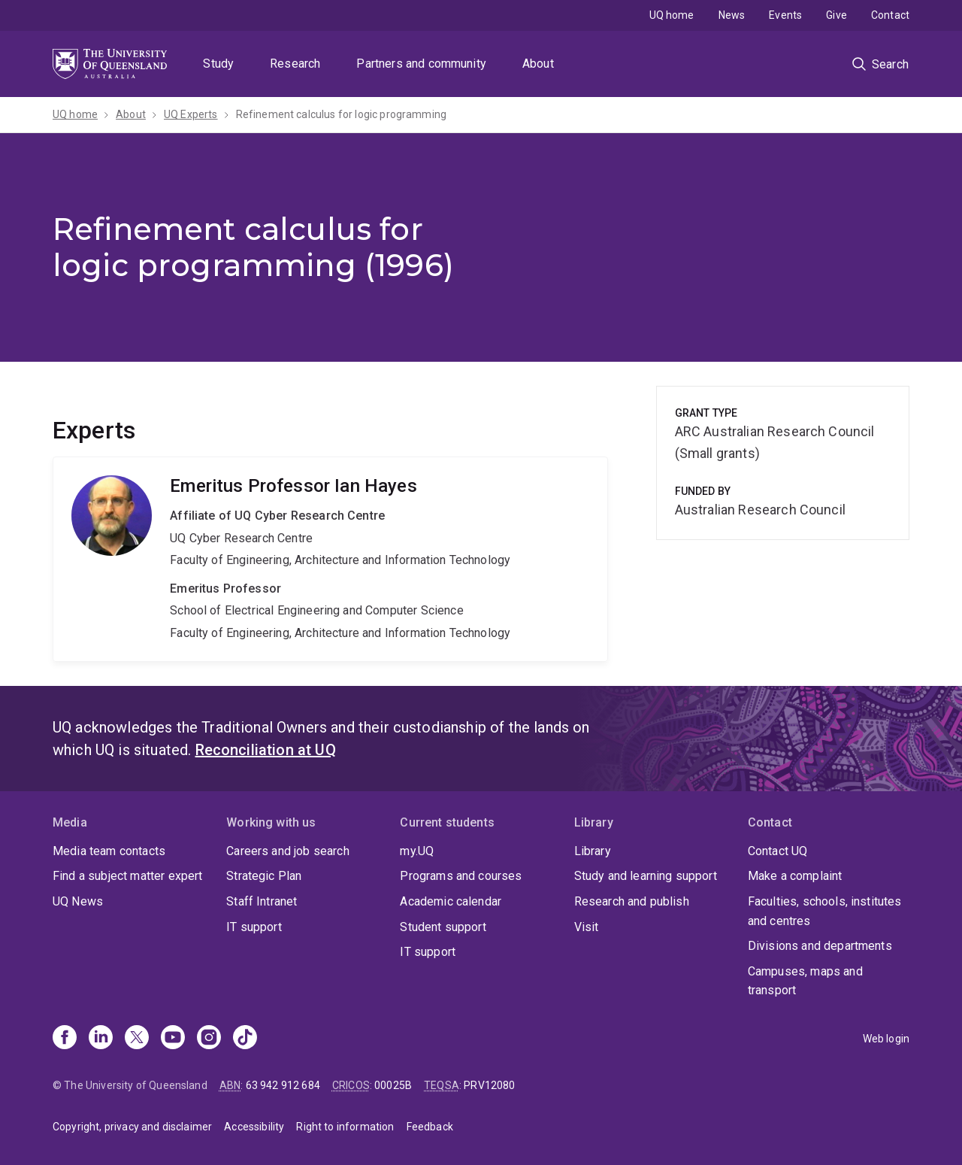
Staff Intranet (261, 901)
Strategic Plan (263, 876)
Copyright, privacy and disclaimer (132, 1127)
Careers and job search (287, 851)
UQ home (671, 15)
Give (836, 15)
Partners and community (421, 63)
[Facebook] (65, 1038)
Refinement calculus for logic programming (341, 114)
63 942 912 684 (283, 1085)
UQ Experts (191, 114)
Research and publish (631, 901)
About (538, 63)
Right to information (345, 1127)
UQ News (78, 901)
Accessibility (254, 1127)
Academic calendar (450, 901)
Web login (886, 1039)
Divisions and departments (820, 946)
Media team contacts (109, 851)
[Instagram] (209, 1038)
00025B (393, 1085)
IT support (254, 927)
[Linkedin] (101, 1038)
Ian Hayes (330, 558)
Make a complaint (795, 876)
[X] (137, 1038)
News (732, 15)
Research (295, 63)
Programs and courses (461, 876)
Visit (586, 927)
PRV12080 (489, 1085)
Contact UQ (778, 851)
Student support (443, 927)
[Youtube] (173, 1038)
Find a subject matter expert (127, 876)
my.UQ (417, 851)
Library (592, 851)
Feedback (430, 1127)
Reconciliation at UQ (265, 750)
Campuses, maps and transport (805, 981)
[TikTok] (245, 1038)
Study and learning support (645, 876)
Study (218, 63)
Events (785, 15)
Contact (890, 15)
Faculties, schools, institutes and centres (825, 911)
